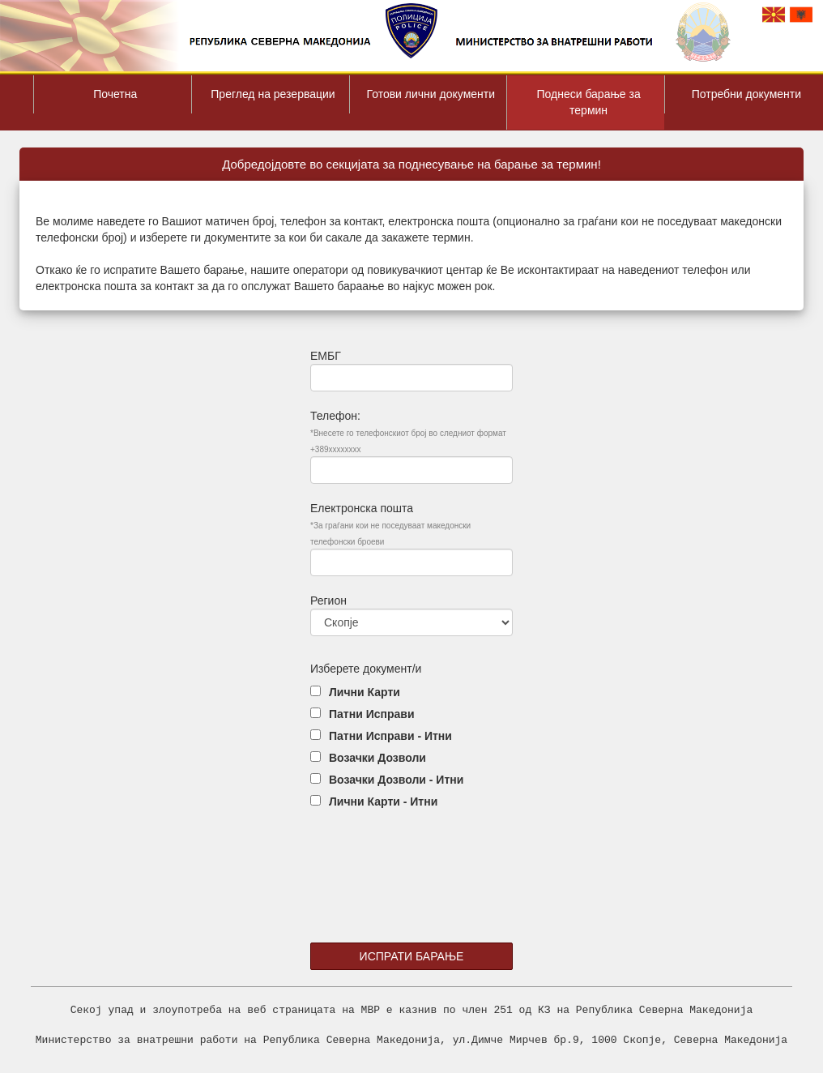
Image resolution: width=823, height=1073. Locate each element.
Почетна (115, 94)
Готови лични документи (431, 94)
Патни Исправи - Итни (390, 735)
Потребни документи (746, 94)
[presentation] (412, 889)
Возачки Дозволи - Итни (396, 779)
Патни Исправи (372, 713)
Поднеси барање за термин (588, 102)
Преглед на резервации (273, 94)
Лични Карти (364, 692)
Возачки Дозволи (377, 757)
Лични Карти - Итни (383, 801)
